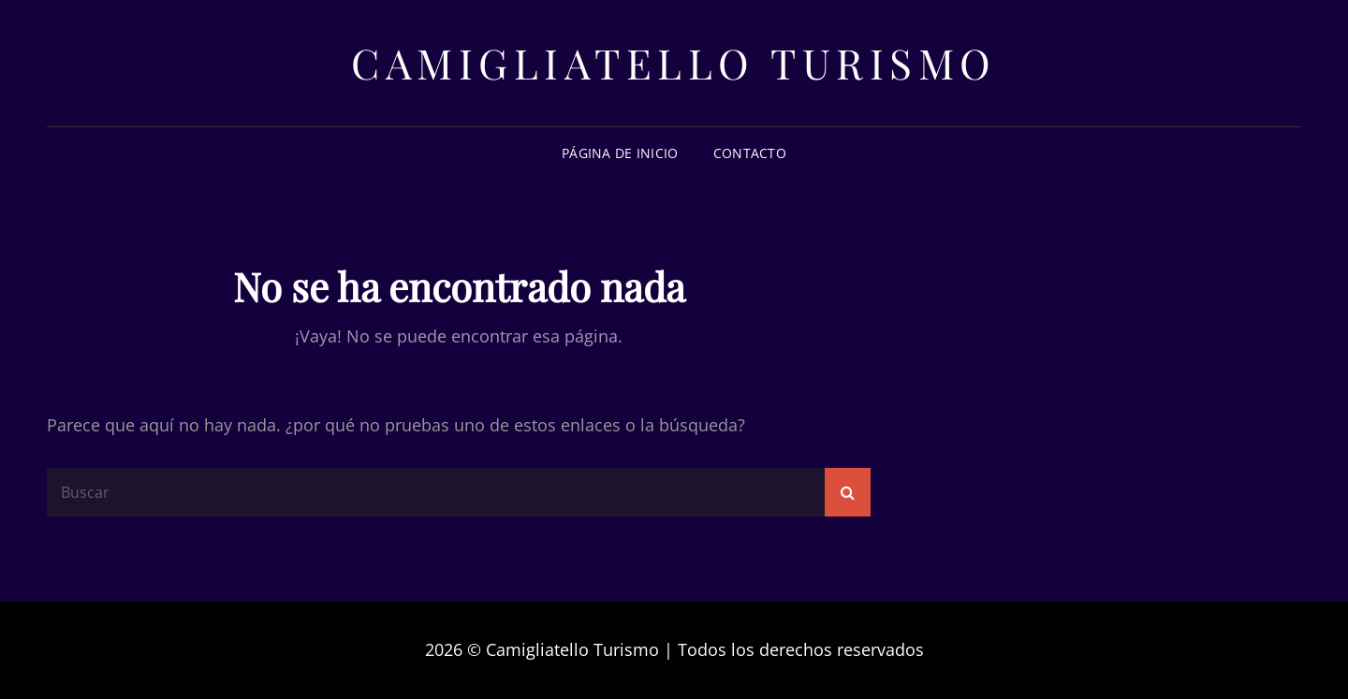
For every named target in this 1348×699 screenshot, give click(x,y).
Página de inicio (620, 153)
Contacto (749, 153)
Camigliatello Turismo (674, 62)
